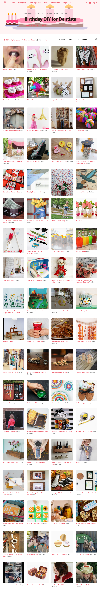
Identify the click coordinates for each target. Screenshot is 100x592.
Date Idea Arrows (9, 251)
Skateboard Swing (58, 221)
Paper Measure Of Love (84, 431)
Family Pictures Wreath (11, 131)
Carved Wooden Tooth (59, 69)
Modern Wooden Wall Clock (86, 493)
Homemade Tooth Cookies (37, 69)
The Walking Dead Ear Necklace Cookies (84, 281)
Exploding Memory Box (11, 192)
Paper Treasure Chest (35, 585)
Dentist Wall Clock (83, 69)
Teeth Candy (8, 69)
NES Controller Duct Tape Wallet (12, 222)
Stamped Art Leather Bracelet (35, 252)
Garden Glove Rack (83, 554)
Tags (65, 3)
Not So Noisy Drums (83, 311)
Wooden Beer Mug (82, 372)
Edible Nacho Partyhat (84, 585)
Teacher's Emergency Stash (61, 431)
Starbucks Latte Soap (35, 341)
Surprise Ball (80, 131)
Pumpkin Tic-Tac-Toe (35, 523)
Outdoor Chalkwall (10, 431)
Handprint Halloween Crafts (61, 493)
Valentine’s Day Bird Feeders (86, 523)
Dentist (41, 13)
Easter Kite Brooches (59, 161)
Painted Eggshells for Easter (61, 311)
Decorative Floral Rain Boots (37, 221)
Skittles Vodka (81, 251)
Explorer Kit (7, 403)
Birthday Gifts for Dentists (56, 13)
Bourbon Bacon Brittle (59, 341)
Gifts (13, 3)
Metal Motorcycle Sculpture (37, 372)
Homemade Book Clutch (36, 462)
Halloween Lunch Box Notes (13, 523)
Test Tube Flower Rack (11, 462)
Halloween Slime (33, 403)
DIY (45, 3)
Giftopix (5, 3)
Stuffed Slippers (82, 403)
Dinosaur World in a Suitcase (37, 311)
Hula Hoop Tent (9, 280)
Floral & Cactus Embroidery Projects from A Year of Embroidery (13, 312)
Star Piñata (31, 100)
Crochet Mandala (58, 403)
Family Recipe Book (34, 192)
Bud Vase (79, 221)
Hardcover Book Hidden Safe (37, 431)
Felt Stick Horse (33, 554)
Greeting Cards (35, 3)
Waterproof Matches (59, 372)
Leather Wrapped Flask (11, 585)
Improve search (32, 25)
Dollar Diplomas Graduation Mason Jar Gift (86, 162)
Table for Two (8, 341)
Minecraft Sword (82, 192)
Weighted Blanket (34, 161)
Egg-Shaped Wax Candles (12, 161)
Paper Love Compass (59, 554)
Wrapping (22, 3)
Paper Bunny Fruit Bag (59, 100)
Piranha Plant (56, 192)
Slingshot (79, 462)
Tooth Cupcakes (9, 100)
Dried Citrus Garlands (84, 341)
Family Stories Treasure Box (61, 131)
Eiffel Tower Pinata (34, 131)
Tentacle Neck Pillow (59, 585)
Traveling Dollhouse (34, 280)
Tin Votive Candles (58, 251)
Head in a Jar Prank (58, 523)
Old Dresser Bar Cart (10, 372)
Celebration (55, 3)
